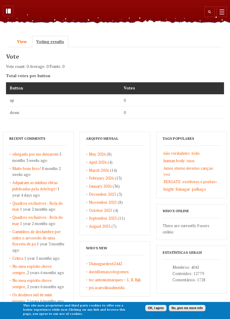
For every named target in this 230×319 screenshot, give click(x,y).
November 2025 (103, 202)
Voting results (52, 41)
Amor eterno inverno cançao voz (188, 171)
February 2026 (101, 178)
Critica (17, 258)
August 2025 (100, 226)
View (22, 41)
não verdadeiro (177, 153)
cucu (190, 160)
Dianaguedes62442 (105, 263)
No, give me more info (187, 308)
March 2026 (99, 170)
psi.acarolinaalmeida (107, 287)
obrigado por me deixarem (35, 154)
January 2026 (100, 186)
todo (196, 153)
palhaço (199, 189)
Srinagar (182, 189)
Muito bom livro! (26, 168)
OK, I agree (156, 308)
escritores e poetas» (199, 181)
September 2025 (103, 218)
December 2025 (102, 194)
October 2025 (100, 210)
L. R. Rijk (134, 279)
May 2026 (97, 154)
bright (169, 189)
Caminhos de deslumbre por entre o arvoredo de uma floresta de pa (36, 238)
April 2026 (98, 162)
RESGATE (172, 181)
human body (174, 160)
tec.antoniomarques (106, 279)
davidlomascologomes (109, 271)
